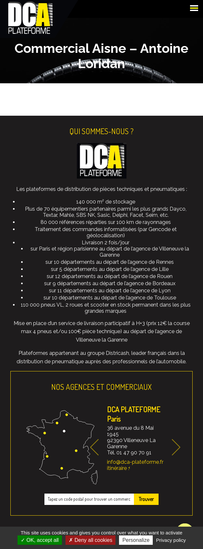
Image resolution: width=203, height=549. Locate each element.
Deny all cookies (90, 540)
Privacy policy (171, 540)
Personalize (135, 540)
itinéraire (117, 468)
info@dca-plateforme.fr (135, 462)
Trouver (146, 499)
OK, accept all (40, 540)
